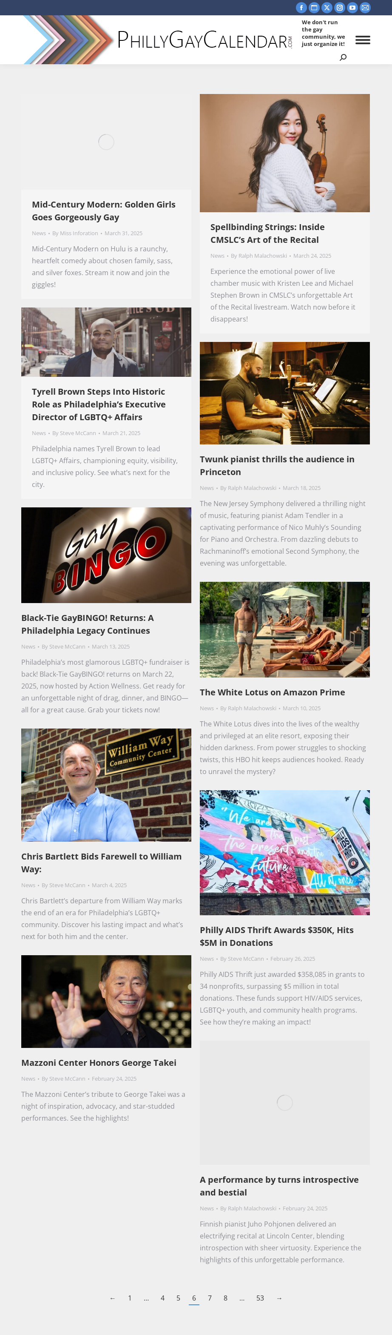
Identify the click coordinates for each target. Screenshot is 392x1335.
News (39, 233)
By (75, 233)
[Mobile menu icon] (363, 40)
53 (260, 1298)
